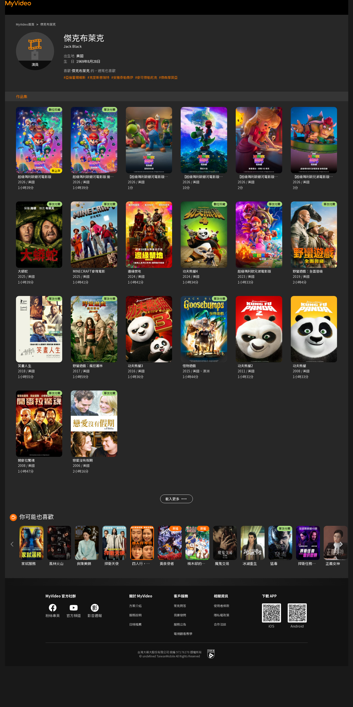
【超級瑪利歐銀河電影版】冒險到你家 (158, 176)
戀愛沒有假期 (83, 461)
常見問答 (181, 643)
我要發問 (181, 653)
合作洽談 (224, 663)
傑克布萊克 (52, 24)
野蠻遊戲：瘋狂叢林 (89, 366)
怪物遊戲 (190, 366)
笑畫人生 (25, 366)
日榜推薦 (136, 663)
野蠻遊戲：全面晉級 (309, 271)
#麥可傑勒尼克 (151, 77)
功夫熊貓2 (246, 366)
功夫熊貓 (300, 366)
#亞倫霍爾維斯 (75, 77)
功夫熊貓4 (191, 271)
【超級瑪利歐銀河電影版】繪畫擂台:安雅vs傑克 (275, 176)
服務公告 (181, 663)
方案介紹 (136, 643)
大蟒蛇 (23, 271)
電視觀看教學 (184, 673)
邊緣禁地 (135, 271)
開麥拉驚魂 (27, 461)
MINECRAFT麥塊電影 (90, 271)
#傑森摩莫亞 (174, 77)
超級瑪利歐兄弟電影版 (255, 271)
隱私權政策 (226, 653)
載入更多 (175, 502)
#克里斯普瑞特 (100, 77)
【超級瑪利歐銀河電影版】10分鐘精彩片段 (217, 176)
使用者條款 (226, 643)
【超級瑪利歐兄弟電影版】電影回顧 (321, 176)
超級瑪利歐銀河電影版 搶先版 (96, 176)
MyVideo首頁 (27, 24)
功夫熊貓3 (136, 366)
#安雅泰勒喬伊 (126, 77)
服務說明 (136, 653)
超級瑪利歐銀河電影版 (36, 176)
